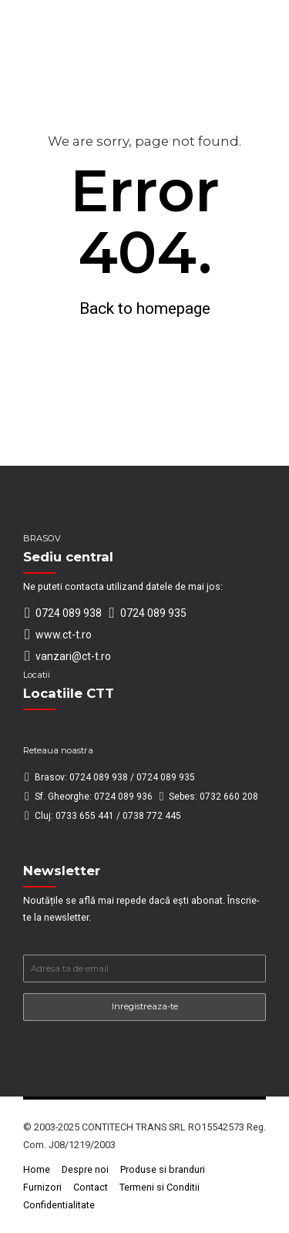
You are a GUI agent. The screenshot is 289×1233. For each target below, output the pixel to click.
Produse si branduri (162, 1169)
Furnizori (42, 1187)
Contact (90, 1187)
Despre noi (85, 1169)
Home (36, 1169)
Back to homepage (144, 308)
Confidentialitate (59, 1205)
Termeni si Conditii (159, 1187)
